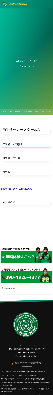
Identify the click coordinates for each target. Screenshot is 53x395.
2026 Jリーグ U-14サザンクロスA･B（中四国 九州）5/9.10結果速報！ (23, 371)
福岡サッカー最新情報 (27, 362)
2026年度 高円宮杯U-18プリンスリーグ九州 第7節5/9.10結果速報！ (23, 379)
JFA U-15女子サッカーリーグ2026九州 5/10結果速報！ (19, 375)
